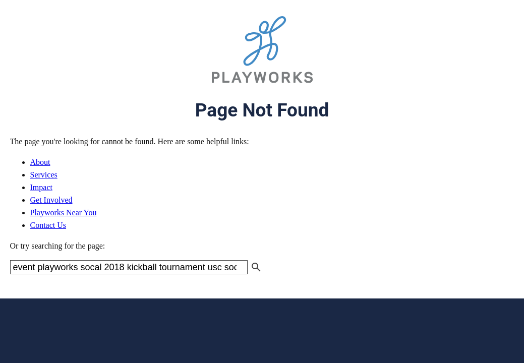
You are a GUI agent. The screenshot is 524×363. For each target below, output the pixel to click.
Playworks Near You (63, 212)
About (40, 162)
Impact (41, 187)
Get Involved (51, 200)
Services (43, 174)
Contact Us (48, 225)
